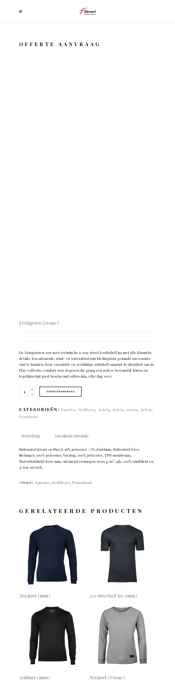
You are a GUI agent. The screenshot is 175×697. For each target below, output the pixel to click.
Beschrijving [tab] (30, 435)
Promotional (28, 417)
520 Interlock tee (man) (113, 595)
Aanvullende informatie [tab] (71, 435)
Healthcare (86, 410)
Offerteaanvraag (60, 391)
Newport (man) (34, 595)
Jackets (103, 410)
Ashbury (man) (34, 677)
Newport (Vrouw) (107, 677)
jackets (132, 410)
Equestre (68, 410)
